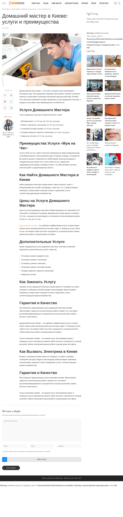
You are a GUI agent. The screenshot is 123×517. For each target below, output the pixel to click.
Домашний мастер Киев (28, 226)
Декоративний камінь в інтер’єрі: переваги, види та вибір (113, 96)
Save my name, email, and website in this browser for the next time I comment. (27, 452)
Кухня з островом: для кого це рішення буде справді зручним (94, 120)
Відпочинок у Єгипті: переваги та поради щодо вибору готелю (94, 71)
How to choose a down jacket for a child (8, 135)
